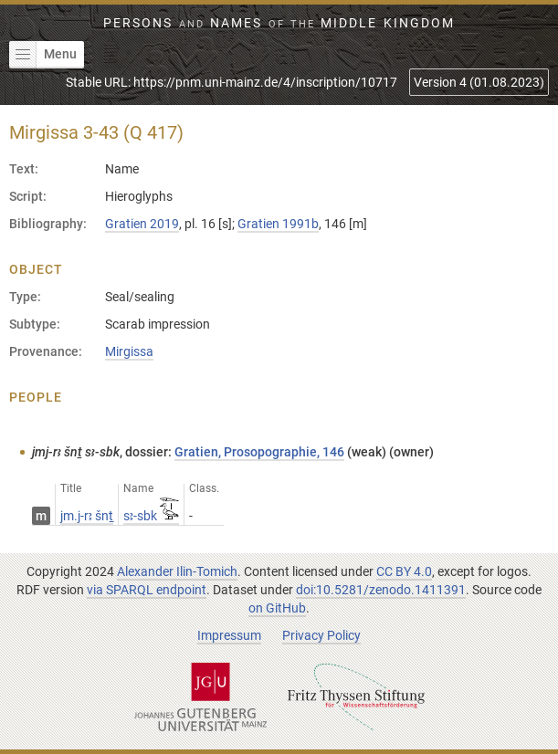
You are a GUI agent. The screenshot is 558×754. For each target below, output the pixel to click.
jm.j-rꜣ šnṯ (86, 515)
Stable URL (231, 82)
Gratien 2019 (142, 223)
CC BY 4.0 (404, 571)
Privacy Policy (321, 635)
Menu (43, 54)
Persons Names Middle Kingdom (278, 23)
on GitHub (277, 608)
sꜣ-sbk (151, 515)
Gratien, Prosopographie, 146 (259, 452)
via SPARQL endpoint (146, 589)
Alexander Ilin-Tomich (177, 571)
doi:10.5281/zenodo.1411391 (381, 589)
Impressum (229, 635)
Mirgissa (129, 351)
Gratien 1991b (278, 223)
